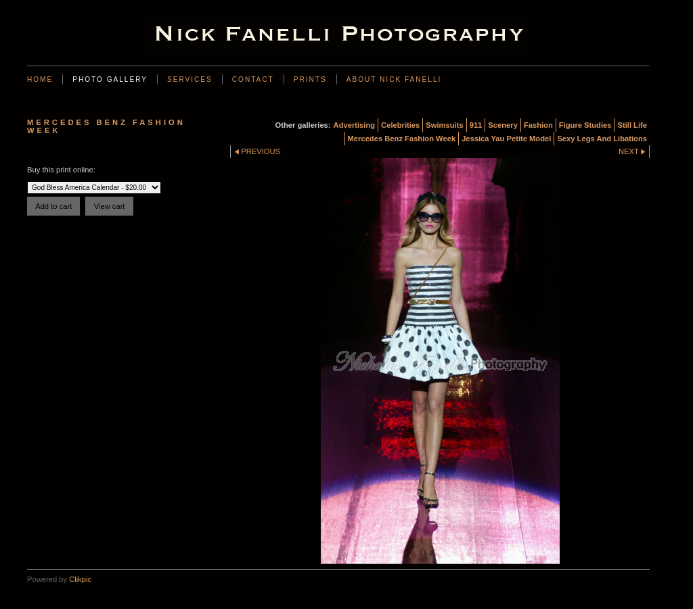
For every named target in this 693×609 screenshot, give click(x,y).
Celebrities (400, 125)
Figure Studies (585, 125)
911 (476, 125)
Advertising (355, 125)
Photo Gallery (110, 79)
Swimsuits (444, 125)
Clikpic (80, 579)
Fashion (538, 125)
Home (40, 79)
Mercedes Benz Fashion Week (402, 139)
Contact (253, 79)
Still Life (632, 125)
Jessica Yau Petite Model (506, 139)
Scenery (503, 125)
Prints (310, 79)
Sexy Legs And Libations (602, 139)
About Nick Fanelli (394, 79)
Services (190, 79)
